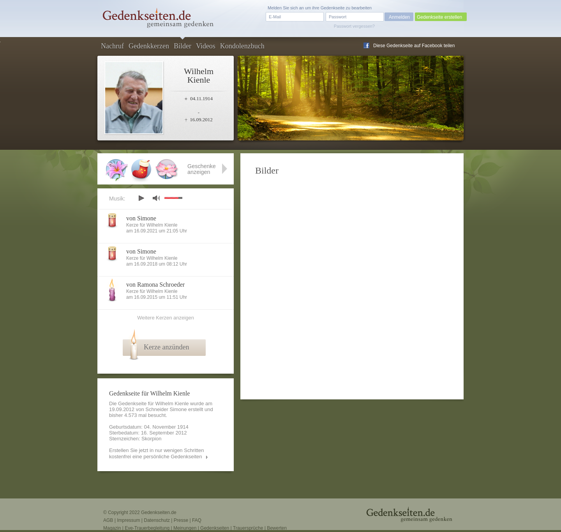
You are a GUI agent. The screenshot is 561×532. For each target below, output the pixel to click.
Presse (181, 520)
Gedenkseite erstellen (439, 17)
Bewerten (277, 528)
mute (156, 198)
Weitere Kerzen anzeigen (165, 318)
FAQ (196, 520)
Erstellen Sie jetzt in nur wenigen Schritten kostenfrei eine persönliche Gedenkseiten (156, 453)
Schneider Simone (166, 409)
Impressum (128, 520)
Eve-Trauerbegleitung (147, 528)
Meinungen (184, 528)
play (141, 198)
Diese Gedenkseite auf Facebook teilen (414, 45)
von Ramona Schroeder (155, 284)
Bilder (182, 46)
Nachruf (112, 46)
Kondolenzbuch (242, 46)
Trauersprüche (248, 528)
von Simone (141, 218)
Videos (205, 46)
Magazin (112, 528)
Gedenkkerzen (149, 46)
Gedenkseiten (214, 528)
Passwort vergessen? (354, 26)
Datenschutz (157, 520)
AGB (108, 520)
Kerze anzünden (166, 347)
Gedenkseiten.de (158, 512)
